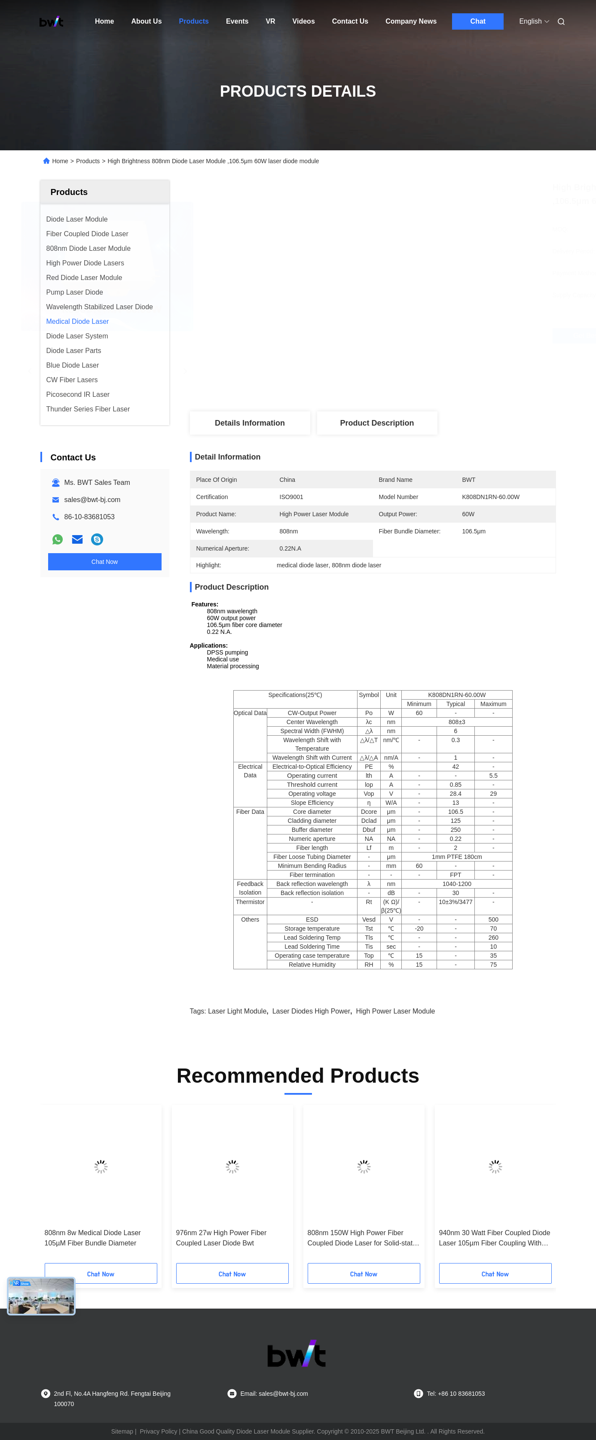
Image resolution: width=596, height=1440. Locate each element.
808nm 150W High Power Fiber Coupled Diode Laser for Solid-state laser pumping (362, 1238)
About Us (146, 21)
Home (104, 21)
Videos (304, 21)
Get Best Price (421, 335)
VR (270, 21)
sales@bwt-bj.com (92, 499)
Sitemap (122, 1431)
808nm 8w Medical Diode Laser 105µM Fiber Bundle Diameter (93, 1238)
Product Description (377, 423)
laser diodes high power (311, 1011)
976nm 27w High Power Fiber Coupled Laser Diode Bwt (221, 1238)
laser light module (237, 1011)
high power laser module (395, 1011)
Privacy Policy (158, 1431)
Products (194, 21)
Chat (478, 21)
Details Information (250, 423)
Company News (411, 21)
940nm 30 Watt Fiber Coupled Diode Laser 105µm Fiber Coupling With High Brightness (494, 1238)
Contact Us (350, 21)
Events (237, 21)
